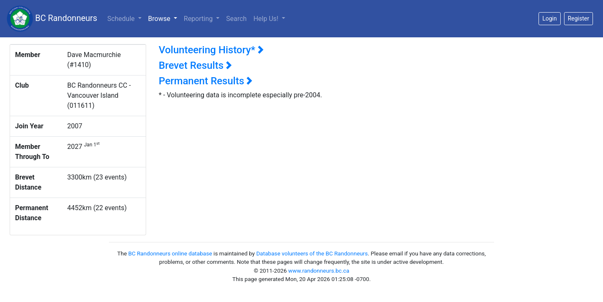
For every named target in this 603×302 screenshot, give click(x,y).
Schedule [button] (121, 19)
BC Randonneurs (52, 18)
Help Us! (266, 19)
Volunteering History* (211, 50)
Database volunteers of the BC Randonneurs (312, 253)
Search (236, 19)
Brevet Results (195, 65)
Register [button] (578, 18)
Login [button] (549, 18)
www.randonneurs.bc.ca (318, 270)
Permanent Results (206, 81)
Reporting (199, 19)
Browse (164, 18)
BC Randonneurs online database (170, 253)
